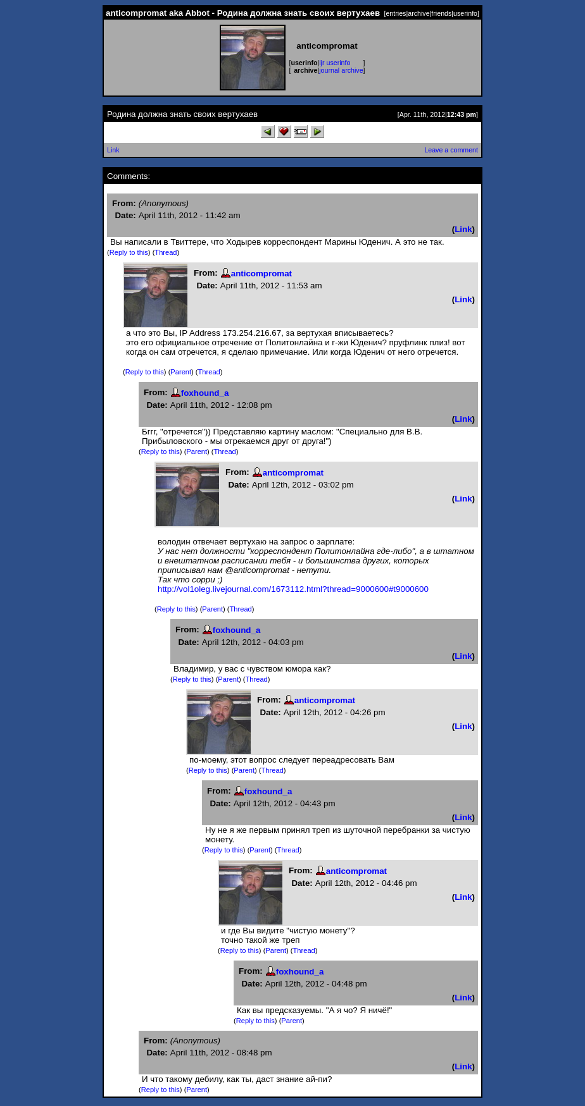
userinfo (465, 13)
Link (113, 150)
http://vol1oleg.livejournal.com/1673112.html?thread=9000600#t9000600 (293, 589)
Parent (180, 372)
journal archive (341, 70)
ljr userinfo (334, 62)
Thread (165, 252)
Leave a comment (451, 150)
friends (441, 13)
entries (396, 13)
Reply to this (129, 252)
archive (418, 13)
